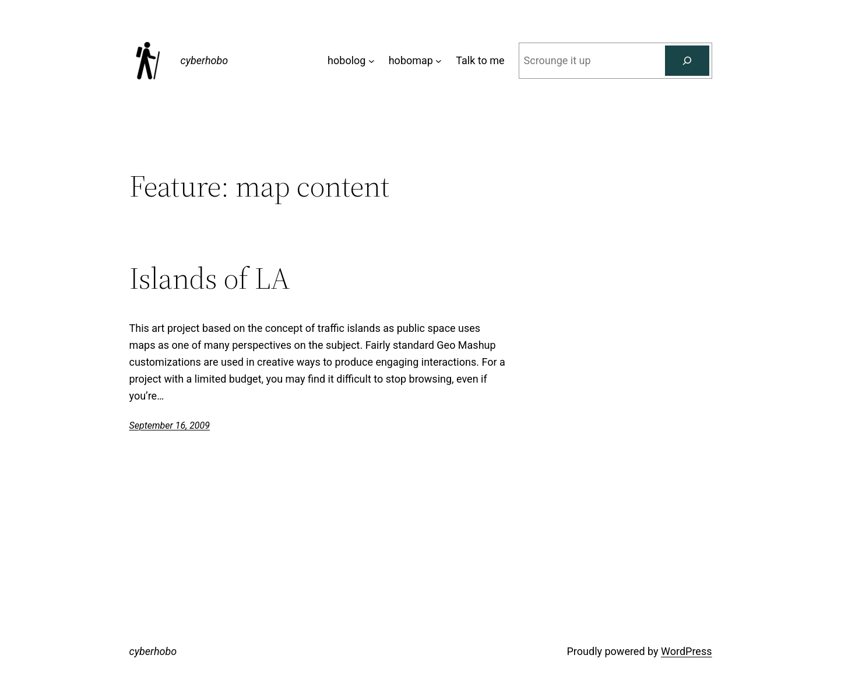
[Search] (687, 60)
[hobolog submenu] (371, 61)
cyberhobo (204, 60)
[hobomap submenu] (438, 61)
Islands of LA (209, 278)
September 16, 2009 (169, 425)
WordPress (686, 651)
